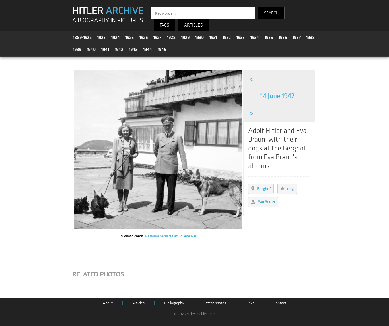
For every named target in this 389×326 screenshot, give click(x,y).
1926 (143, 37)
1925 (129, 37)
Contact (280, 303)
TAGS (164, 25)
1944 (147, 49)
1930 (199, 37)
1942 (119, 49)
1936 (283, 37)
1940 (91, 49)
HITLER (107, 11)
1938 (310, 37)
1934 (254, 37)
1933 (240, 37)
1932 (227, 37)
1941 (105, 49)
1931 (213, 37)
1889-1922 (82, 37)
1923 (101, 37)
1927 (157, 37)
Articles (138, 303)
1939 (77, 49)
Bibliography (174, 303)
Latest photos (214, 303)
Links (250, 303)
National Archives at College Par (170, 236)
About (108, 303)
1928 (171, 37)
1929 (185, 37)
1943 (133, 49)
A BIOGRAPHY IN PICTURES (107, 20)
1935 (269, 37)
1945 (162, 49)
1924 (115, 37)
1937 (297, 37)
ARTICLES (193, 25)
